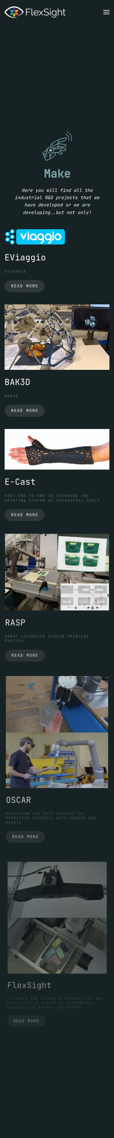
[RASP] (57, 573)
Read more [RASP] (27, 652)
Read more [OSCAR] (27, 831)
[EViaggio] (35, 236)
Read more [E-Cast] (26, 512)
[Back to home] (35, 12)
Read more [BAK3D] (24, 410)
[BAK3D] (57, 337)
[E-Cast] (57, 450)
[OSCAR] (56, 734)
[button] (106, 12)
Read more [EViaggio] (24, 286)
